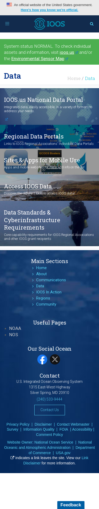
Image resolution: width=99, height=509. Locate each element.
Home (74, 78)
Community (46, 304)
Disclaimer (43, 424)
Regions (43, 298)
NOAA (15, 328)
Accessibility (82, 429)
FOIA (63, 429)
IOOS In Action (49, 292)
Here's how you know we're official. (49, 10)
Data (40, 286)
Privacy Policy (18, 424)
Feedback (70, 504)
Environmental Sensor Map (39, 58)
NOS (13, 334)
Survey (12, 429)
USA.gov (63, 453)
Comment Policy (49, 434)
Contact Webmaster (73, 424)
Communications (51, 280)
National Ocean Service (53, 442)
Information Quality (39, 429)
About (41, 274)
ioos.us (69, 52)
